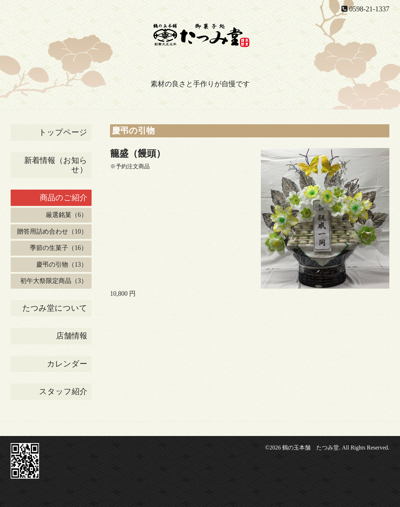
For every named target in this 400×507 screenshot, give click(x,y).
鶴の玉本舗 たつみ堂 (310, 448)
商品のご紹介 (63, 197)
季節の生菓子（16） (58, 247)
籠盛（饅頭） (137, 153)
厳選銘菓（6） (66, 214)
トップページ (63, 132)
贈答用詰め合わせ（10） (52, 231)
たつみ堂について (54, 308)
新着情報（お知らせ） (55, 165)
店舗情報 (71, 335)
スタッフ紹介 (63, 391)
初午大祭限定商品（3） (53, 280)
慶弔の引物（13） (61, 264)
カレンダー (67, 363)
